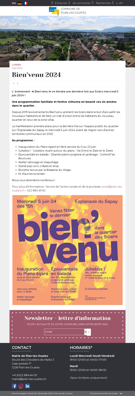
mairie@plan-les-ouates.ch (29, 379)
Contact (69, 393)
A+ (121, 3)
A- (117, 3)
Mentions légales (19, 393)
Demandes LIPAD (45, 393)
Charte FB (32, 393)
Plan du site (59, 393)
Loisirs (16, 64)
